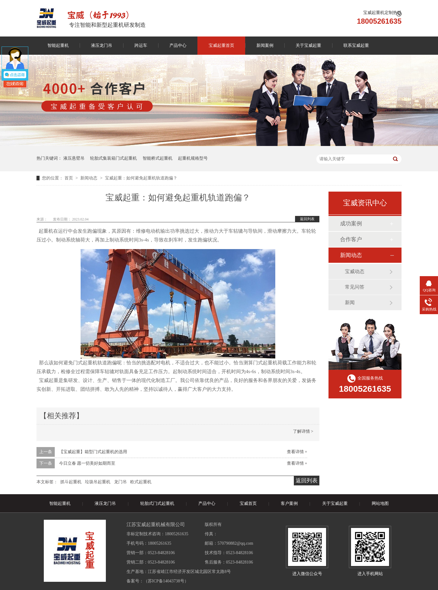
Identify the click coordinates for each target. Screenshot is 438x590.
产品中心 (177, 45)
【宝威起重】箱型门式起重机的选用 (93, 451)
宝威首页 (248, 503)
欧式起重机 (140, 482)
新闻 (350, 302)
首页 (69, 178)
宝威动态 (354, 271)
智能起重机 (58, 45)
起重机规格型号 (193, 158)
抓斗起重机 (71, 482)
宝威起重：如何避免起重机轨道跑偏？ (141, 178)
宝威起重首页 (221, 45)
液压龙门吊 (101, 45)
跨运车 (140, 45)
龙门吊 (120, 482)
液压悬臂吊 (74, 158)
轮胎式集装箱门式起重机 (113, 158)
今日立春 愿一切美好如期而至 (87, 463)
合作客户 (351, 239)
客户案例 (289, 503)
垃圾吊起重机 (97, 482)
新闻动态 (89, 178)
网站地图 (380, 503)
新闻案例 (264, 45)
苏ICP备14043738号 (166, 581)
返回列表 (307, 219)
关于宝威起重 (308, 45)
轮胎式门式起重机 (157, 503)
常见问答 (354, 287)
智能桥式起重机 (157, 158)
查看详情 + (297, 451)
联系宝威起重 (356, 45)
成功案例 (351, 223)
